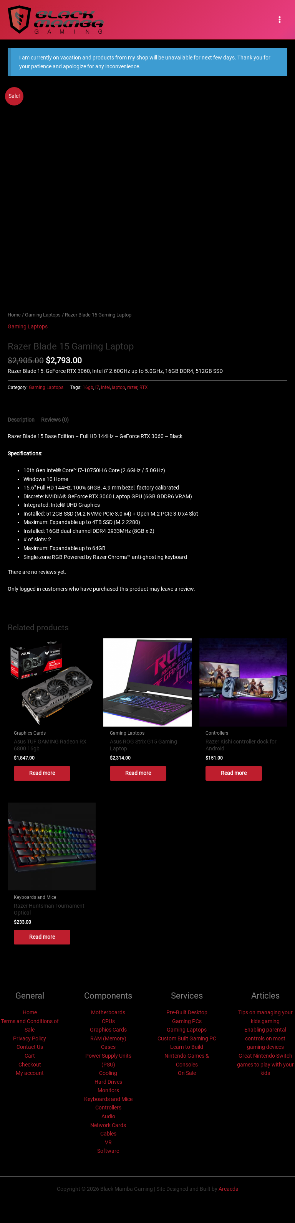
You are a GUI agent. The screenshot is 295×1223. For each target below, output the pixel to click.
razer (132, 387)
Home (14, 315)
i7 (97, 387)
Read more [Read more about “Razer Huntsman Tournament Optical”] (42, 937)
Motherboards (108, 1012)
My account (30, 1073)
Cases (108, 1047)
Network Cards (108, 1125)
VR (108, 1142)
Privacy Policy (29, 1038)
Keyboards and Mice (108, 1099)
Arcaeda (229, 1189)
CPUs (108, 1021)
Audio (108, 1116)
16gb (88, 387)
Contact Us (30, 1047)
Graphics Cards (108, 1030)
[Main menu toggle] (279, 19)
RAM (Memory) (108, 1038)
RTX (143, 387)
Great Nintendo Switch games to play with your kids (265, 1064)
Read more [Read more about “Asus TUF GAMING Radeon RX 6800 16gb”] (42, 773)
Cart (30, 1056)
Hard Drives (108, 1082)
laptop (118, 387)
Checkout (29, 1064)
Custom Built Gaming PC (186, 1038)
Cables (108, 1134)
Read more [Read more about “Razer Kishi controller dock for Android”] (234, 773)
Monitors (108, 1090)
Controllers (108, 1107)
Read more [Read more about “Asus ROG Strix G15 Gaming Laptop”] (138, 773)
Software (108, 1151)
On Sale (187, 1073)
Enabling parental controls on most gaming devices (265, 1038)
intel (105, 387)
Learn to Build (186, 1047)
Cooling (108, 1073)
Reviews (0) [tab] (55, 420)
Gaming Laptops (43, 315)
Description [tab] (21, 420)
